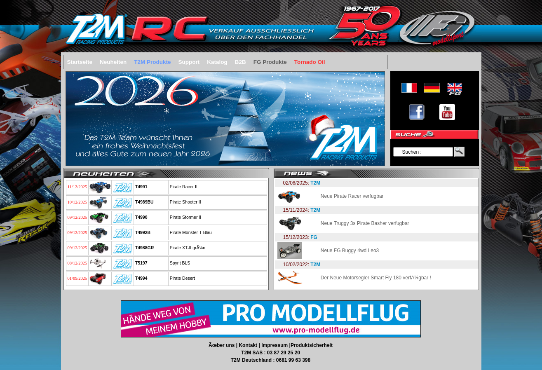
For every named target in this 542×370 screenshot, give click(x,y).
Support (189, 62)
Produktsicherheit (312, 345)
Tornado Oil (309, 62)
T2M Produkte (152, 62)
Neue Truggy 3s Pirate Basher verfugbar (365, 223)
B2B (240, 62)
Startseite (80, 62)
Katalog (217, 62)
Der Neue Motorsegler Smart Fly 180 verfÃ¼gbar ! (376, 278)
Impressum (275, 345)
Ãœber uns (222, 345)
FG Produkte (270, 62)
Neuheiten (113, 62)
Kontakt (248, 345)
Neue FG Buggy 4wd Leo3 (350, 250)
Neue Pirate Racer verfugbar (352, 196)
